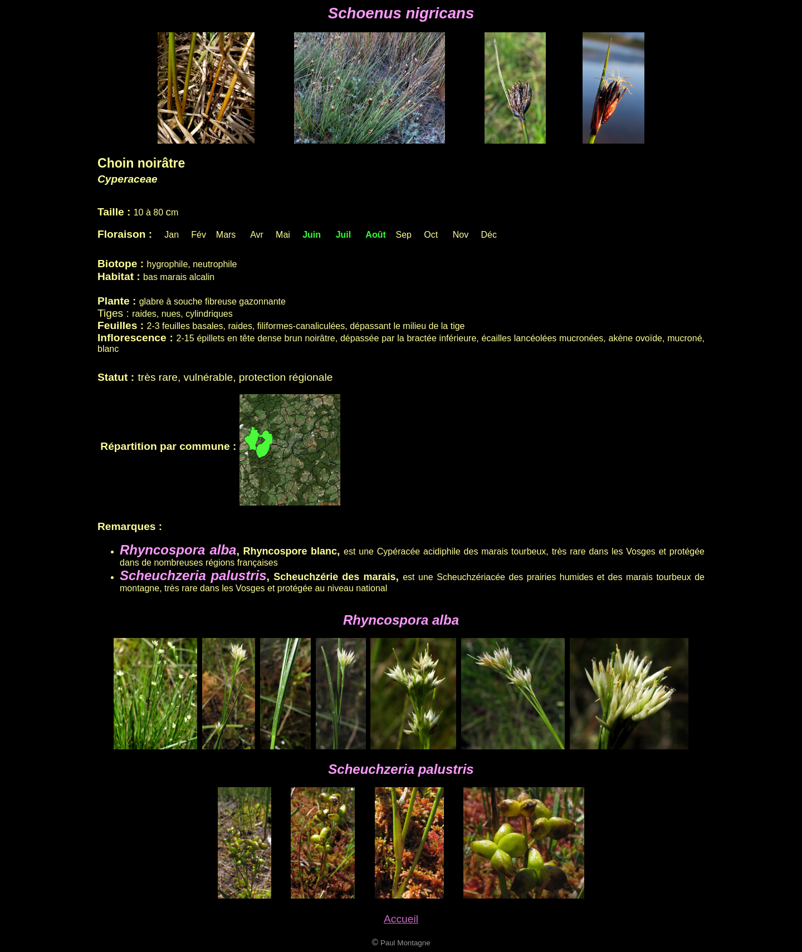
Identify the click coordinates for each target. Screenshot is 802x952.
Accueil (401, 919)
